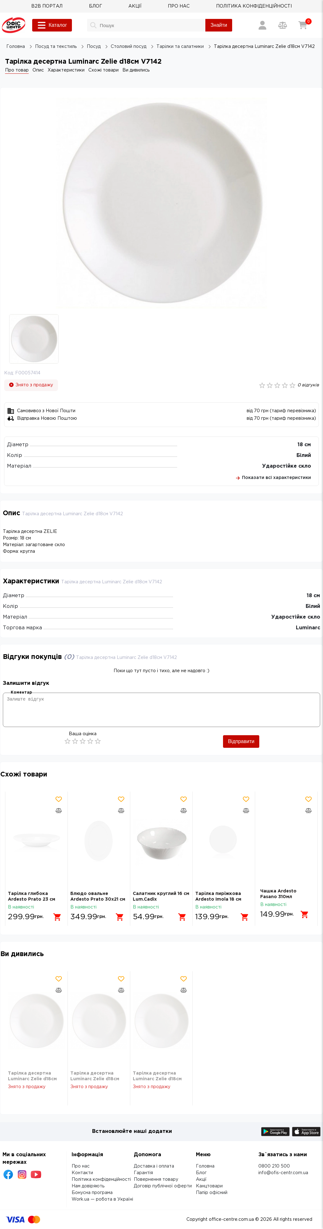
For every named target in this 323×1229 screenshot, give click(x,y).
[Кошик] (302, 25)
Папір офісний (211, 1193)
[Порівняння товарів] (282, 25)
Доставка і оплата (154, 1166)
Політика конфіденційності (101, 1179)
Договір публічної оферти (163, 1186)
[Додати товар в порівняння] (58, 810)
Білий (304, 455)
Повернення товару (156, 1179)
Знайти (218, 25)
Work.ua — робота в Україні (102, 1199)
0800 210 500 (274, 1166)
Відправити (241, 741)
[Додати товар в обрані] (58, 799)
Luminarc (308, 628)
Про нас (81, 1166)
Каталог (52, 25)
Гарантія (143, 1173)
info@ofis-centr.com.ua (283, 1173)
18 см (304, 444)
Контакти (82, 1173)
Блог (201, 1173)
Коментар (21, 692)
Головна (205, 1166)
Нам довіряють (88, 1186)
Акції (201, 1179)
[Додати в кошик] (54, 914)
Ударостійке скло (286, 466)
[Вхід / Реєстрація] (262, 25)
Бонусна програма (92, 1193)
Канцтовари (209, 1186)
